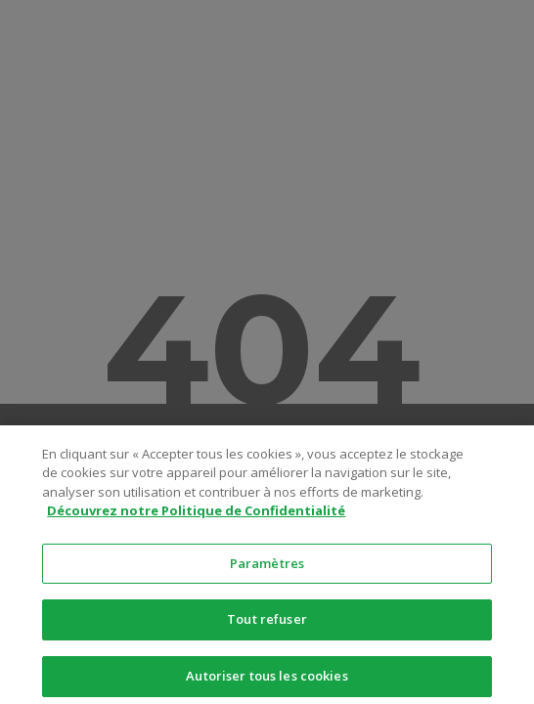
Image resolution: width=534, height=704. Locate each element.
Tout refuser (267, 625)
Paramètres (267, 568)
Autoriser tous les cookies (266, 681)
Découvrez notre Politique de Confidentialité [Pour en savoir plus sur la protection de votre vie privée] (196, 516)
